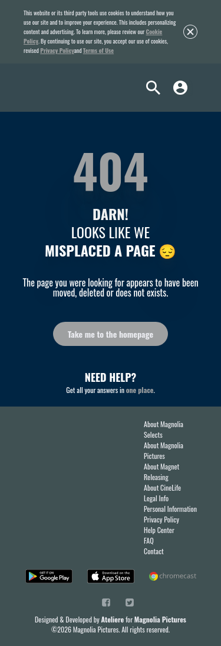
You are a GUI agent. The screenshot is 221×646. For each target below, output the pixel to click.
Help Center (159, 530)
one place (140, 390)
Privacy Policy (57, 50)
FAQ (149, 540)
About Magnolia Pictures (163, 450)
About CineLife (162, 487)
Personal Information (170, 509)
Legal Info (156, 498)
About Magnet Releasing (161, 471)
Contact (154, 551)
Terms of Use (98, 50)
